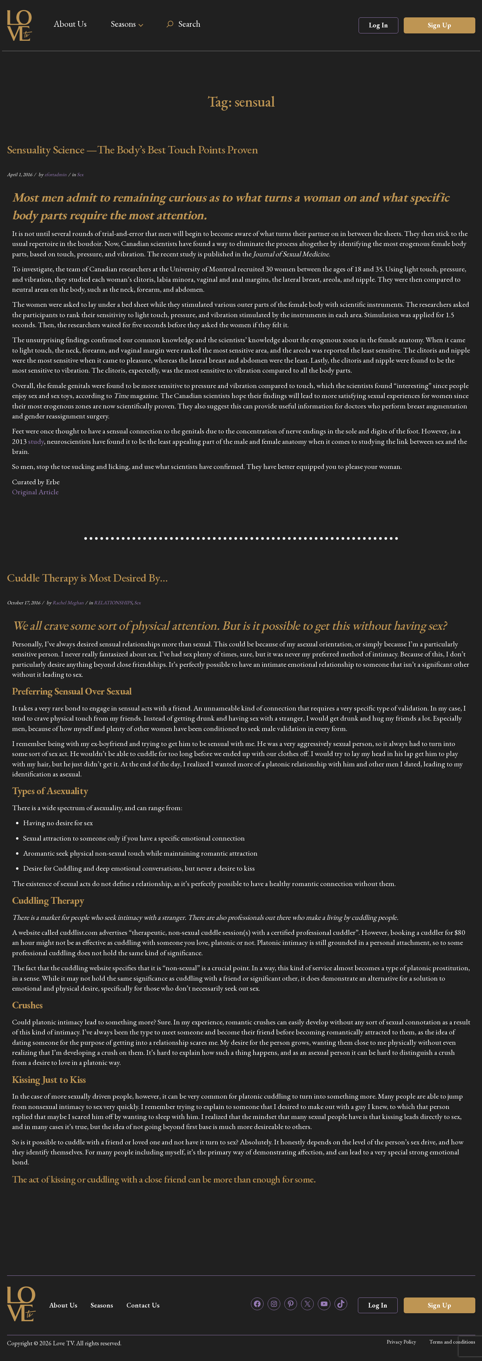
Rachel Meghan (68, 602)
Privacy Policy (401, 1342)
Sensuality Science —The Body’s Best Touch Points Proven (132, 149)
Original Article (35, 492)
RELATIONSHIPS (113, 602)
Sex (80, 174)
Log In (378, 25)
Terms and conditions (452, 1342)
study (36, 441)
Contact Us (143, 1305)
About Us (70, 23)
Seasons (123, 23)
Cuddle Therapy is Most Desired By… (87, 577)
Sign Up (439, 25)
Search (189, 23)
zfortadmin (55, 174)
